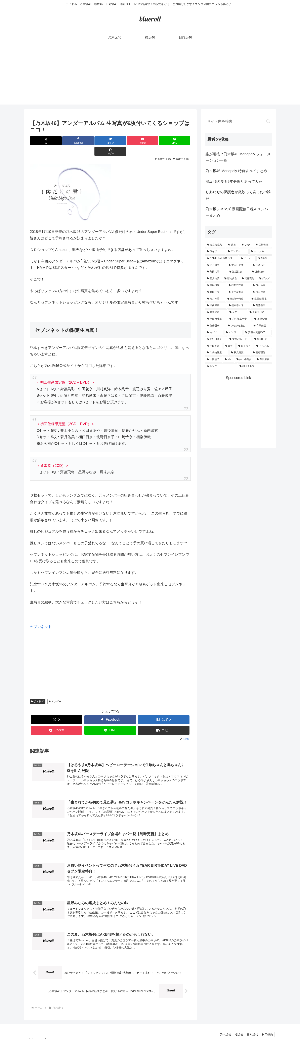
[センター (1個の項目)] (221, 366)
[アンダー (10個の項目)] (237, 252)
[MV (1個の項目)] (228, 359)
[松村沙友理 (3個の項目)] (238, 285)
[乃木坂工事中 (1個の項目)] (240, 319)
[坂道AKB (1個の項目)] (262, 319)
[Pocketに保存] (123, 140)
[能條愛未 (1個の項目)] (215, 326)
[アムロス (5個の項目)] (215, 265)
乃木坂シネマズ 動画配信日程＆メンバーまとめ (237, 212)
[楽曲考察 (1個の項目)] (215, 306)
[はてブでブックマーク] (97, 140)
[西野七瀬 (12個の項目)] (263, 245)
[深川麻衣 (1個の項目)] (263, 359)
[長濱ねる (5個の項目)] (261, 265)
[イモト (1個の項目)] (237, 312)
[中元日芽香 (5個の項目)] (238, 265)
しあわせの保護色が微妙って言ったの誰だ (238, 195)
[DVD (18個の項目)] (246, 245)
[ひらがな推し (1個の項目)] (238, 326)
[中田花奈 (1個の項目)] (213, 346)
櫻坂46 (236, 1026)
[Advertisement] (150, 76)
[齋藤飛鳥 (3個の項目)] (215, 285)
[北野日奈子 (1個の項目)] (216, 339)
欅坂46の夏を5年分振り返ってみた (234, 182)
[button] (177, 140)
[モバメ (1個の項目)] (214, 333)
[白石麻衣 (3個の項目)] (261, 285)
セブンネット (41, 616)
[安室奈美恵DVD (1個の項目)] (258, 333)
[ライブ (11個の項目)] (215, 252)
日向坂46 (251, 1026)
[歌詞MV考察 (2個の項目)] (237, 299)
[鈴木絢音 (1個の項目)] (216, 312)
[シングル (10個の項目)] (260, 252)
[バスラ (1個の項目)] (233, 333)
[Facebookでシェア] (70, 140)
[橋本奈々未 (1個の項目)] (238, 306)
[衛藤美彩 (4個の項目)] (248, 279)
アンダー (55, 691)
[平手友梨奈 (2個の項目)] (238, 292)
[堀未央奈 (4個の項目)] (261, 272)
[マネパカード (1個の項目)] (240, 339)
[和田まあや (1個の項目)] (255, 366)
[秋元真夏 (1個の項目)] (239, 353)
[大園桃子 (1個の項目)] (213, 359)
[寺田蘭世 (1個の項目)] (262, 326)
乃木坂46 (37, 691)
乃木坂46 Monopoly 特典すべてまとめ (236, 171)
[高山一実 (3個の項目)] (215, 292)
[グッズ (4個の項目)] (265, 279)
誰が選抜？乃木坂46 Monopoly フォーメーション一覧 (238, 157)
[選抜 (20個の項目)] (232, 245)
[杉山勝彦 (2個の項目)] (261, 292)
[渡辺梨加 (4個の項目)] (238, 272)
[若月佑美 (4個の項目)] (213, 279)
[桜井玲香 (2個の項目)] (215, 299)
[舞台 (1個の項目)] (229, 346)
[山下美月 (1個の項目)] (245, 346)
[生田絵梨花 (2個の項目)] (261, 299)
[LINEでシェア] (150, 140)
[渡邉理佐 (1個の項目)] (261, 353)
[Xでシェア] (43, 140)
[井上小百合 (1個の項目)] (244, 359)
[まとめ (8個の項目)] (247, 258)
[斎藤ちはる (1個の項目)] (260, 312)
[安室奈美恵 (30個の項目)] (215, 245)
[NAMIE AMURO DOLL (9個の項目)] (222, 258)
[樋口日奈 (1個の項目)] (262, 339)
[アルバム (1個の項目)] (263, 346)
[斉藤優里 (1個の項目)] (261, 306)
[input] (238, 121)
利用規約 (266, 1026)
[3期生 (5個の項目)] (264, 258)
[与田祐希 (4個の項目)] (216, 272)
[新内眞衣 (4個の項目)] (231, 279)
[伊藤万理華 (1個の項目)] (216, 319)
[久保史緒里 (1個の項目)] (216, 353)
